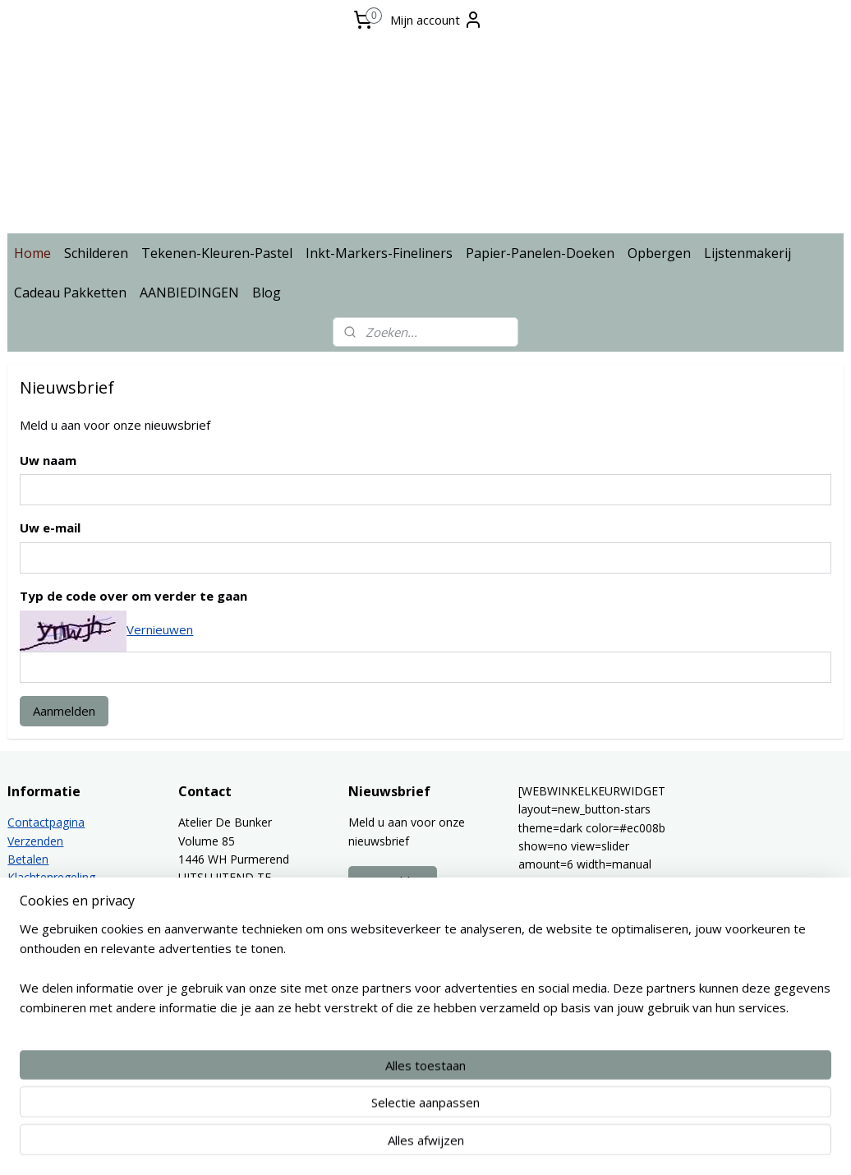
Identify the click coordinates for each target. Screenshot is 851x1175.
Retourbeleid (41, 896)
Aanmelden (64, 711)
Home (32, 253)
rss (422, 1145)
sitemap (388, 1145)
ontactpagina (50, 822)
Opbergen (659, 253)
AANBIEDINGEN (189, 292)
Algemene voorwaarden (71, 951)
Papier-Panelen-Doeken (540, 253)
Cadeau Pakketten (70, 292)
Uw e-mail (50, 528)
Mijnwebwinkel (629, 1145)
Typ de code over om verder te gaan (133, 596)
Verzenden (35, 841)
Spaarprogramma (54, 969)
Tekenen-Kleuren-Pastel (216, 253)
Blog (266, 292)
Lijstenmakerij (747, 253)
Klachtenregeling (51, 877)
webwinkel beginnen (485, 1145)
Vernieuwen (159, 629)
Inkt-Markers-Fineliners (379, 253)
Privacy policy (43, 914)
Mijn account (436, 20)
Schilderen (96, 253)
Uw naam (48, 460)
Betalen (27, 859)
